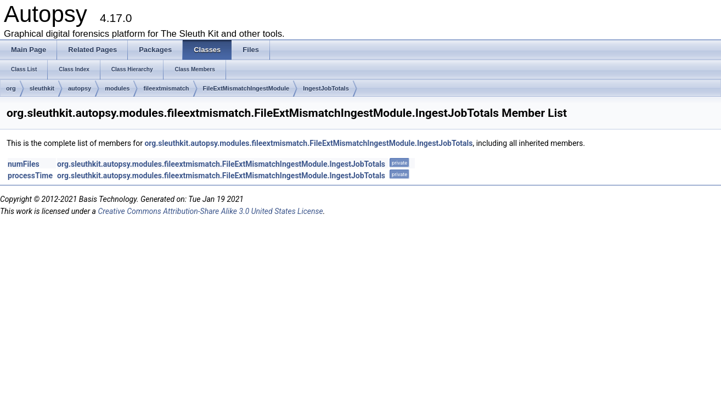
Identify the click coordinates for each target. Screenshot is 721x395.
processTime (30, 175)
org (11, 88)
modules (117, 88)
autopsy (79, 88)
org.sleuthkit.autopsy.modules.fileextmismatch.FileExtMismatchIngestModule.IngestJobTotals (308, 143)
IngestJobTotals (326, 88)
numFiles (24, 164)
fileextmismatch (166, 88)
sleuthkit (42, 88)
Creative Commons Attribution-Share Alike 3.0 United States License (210, 211)
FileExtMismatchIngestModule (246, 88)
